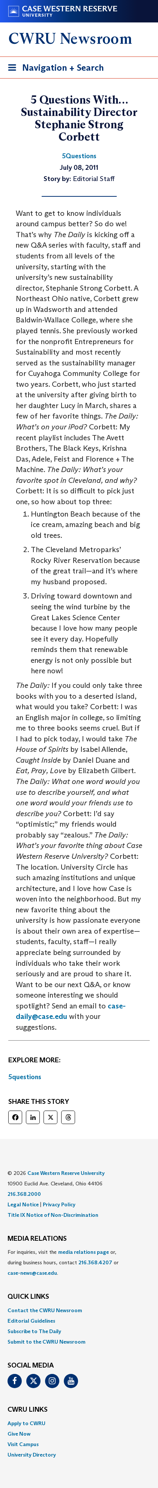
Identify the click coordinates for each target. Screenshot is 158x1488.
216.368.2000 (24, 1194)
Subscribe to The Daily (34, 1331)
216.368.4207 (95, 1262)
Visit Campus (23, 1444)
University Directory (32, 1454)
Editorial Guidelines (31, 1320)
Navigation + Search (53, 69)
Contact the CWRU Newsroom (45, 1310)
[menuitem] (79, 1310)
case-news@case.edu (32, 1273)
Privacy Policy (59, 1204)
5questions (24, 1077)
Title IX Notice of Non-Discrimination (53, 1215)
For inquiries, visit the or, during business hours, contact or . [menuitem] (63, 1262)
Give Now (19, 1433)
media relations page (83, 1252)
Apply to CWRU (26, 1423)
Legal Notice (23, 1204)
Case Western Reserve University (66, 1173)
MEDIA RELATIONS (37, 1239)
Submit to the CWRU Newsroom (47, 1341)
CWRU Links (28, 1410)
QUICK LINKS (28, 1297)
